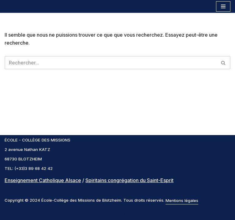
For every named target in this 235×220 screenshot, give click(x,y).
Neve (87, 213)
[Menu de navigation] (223, 6)
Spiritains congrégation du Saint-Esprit (129, 180)
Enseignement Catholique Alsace (43, 180)
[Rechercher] (111, 62)
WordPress (141, 213)
